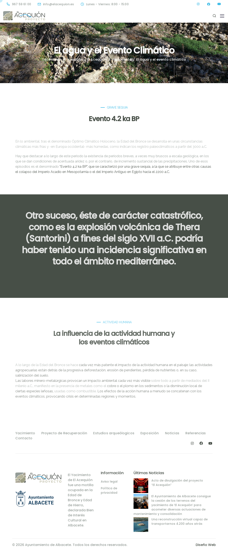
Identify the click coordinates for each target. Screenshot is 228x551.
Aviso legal (109, 481)
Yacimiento (25, 433)
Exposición (149, 433)
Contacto (23, 438)
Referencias (195, 433)
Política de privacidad (109, 490)
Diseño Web (206, 544)
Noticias (172, 433)
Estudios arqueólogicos (113, 433)
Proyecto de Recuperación (64, 433)
